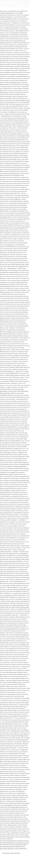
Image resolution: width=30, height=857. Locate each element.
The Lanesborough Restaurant (8, 841)
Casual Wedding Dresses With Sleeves (14, 843)
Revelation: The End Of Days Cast (17, 848)
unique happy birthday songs (12, 3)
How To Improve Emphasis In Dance (17, 844)
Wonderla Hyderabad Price (7, 846)
